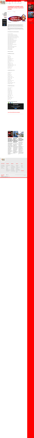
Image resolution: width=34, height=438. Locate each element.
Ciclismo (17, 166)
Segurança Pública (9, 3)
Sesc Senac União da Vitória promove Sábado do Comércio (21, 139)
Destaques (22, 170)
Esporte (15, 3)
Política (12, 3)
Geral (21, 3)
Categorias (7, 163)
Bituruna (12, 165)
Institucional (2, 163)
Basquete (17, 165)
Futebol (17, 168)
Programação (2, 165)
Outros (22, 165)
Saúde (22, 166)
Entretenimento (19, 3)
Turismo (22, 167)
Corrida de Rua (18, 167)
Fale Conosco (2, 168)
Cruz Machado (13, 166)
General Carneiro (13, 167)
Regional (7, 3)
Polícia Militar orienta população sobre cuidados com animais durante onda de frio (15, 140)
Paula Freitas (12, 168)
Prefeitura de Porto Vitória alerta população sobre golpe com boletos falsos (10, 140)
